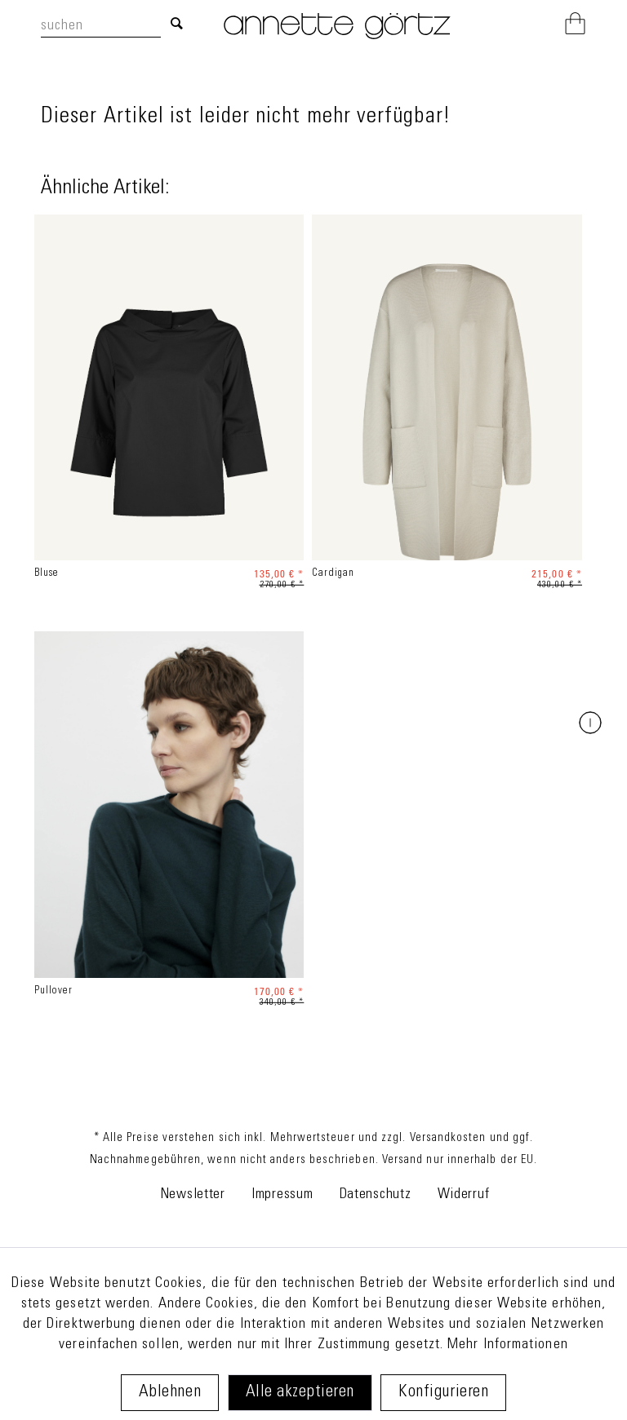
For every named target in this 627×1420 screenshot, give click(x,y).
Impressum (282, 1195)
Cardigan (333, 573)
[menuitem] (116, 26)
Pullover (53, 991)
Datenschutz (375, 1195)
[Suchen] (177, 25)
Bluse (46, 573)
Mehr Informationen (507, 1345)
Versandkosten (448, 1138)
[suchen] (101, 27)
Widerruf (464, 1195)
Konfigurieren (443, 1392)
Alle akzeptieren (300, 1392)
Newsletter (192, 1195)
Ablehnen (170, 1392)
